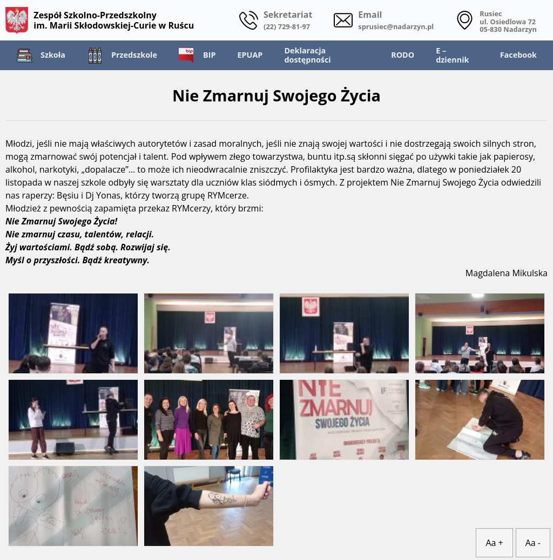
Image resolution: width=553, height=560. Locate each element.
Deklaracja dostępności (307, 55)
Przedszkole (122, 55)
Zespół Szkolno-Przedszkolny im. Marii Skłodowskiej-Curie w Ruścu (99, 20)
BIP (197, 55)
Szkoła (40, 55)
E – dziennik (452, 55)
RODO (402, 55)
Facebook (518, 55)
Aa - (533, 543)
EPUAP (249, 55)
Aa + (494, 543)
